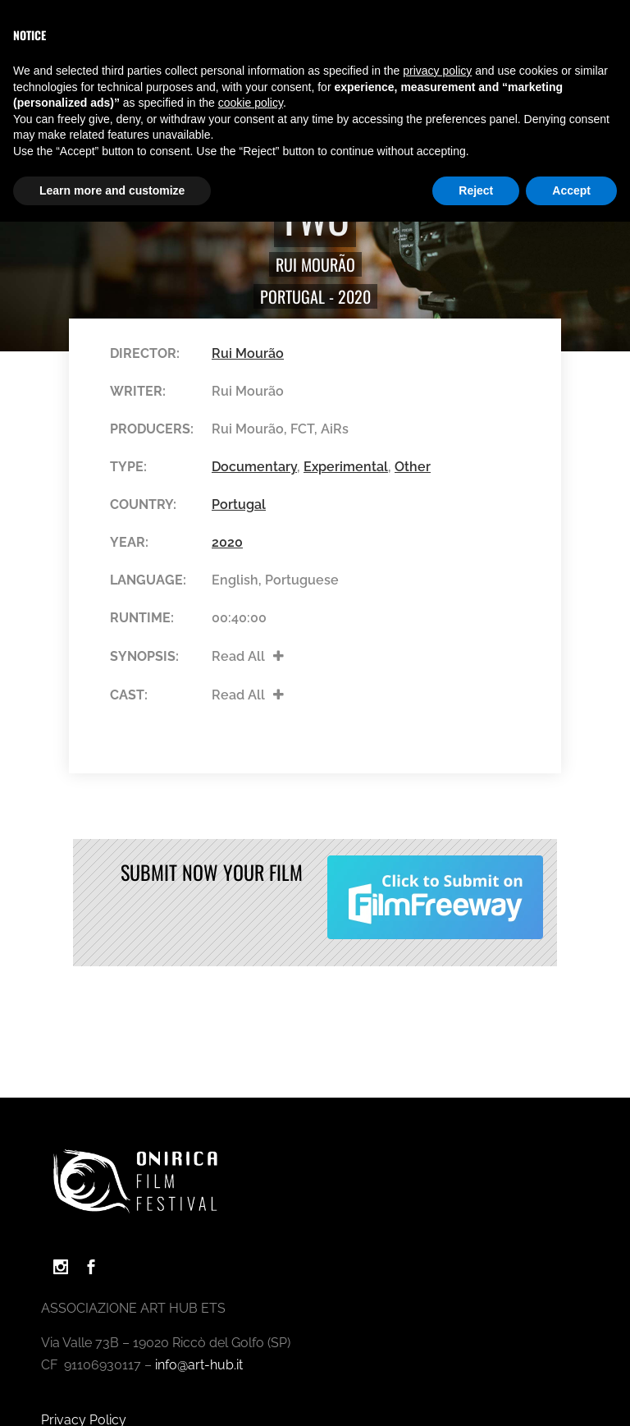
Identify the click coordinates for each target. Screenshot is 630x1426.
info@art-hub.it (199, 1365)
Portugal (292, 296)
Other (413, 467)
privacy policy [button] (437, 70)
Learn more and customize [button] (112, 190)
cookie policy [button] (250, 102)
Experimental (346, 467)
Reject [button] (476, 190)
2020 (354, 296)
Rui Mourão (315, 264)
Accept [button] (571, 190)
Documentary (254, 467)
